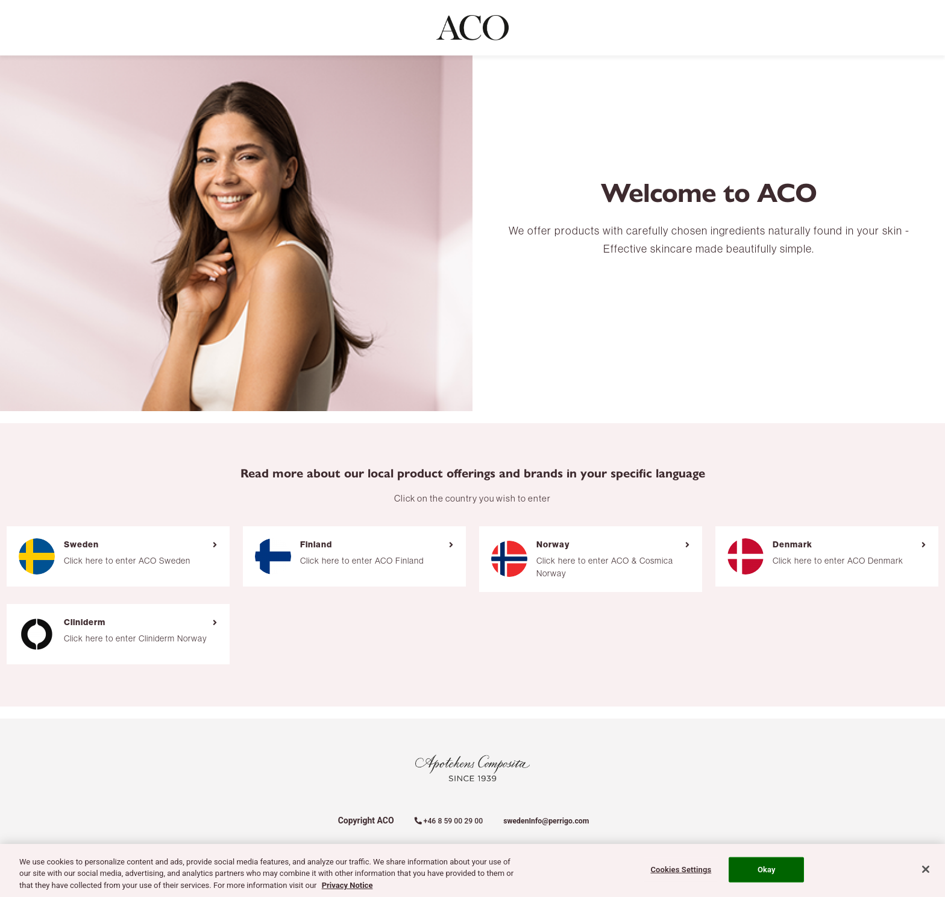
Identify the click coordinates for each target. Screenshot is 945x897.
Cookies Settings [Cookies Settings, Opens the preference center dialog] (680, 874)
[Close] (925, 874)
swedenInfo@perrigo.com (546, 821)
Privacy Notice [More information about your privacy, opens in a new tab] (347, 890)
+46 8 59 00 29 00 (449, 821)
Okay (767, 874)
